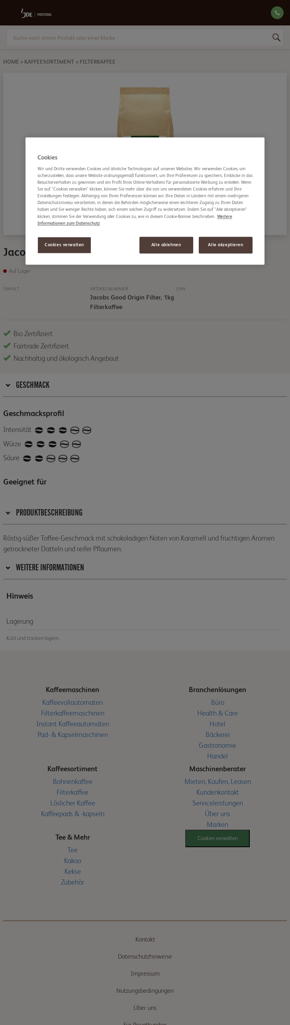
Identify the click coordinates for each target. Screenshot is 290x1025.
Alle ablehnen (166, 244)
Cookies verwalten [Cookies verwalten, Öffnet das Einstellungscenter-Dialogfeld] (64, 244)
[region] (145, 201)
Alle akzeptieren (225, 244)
